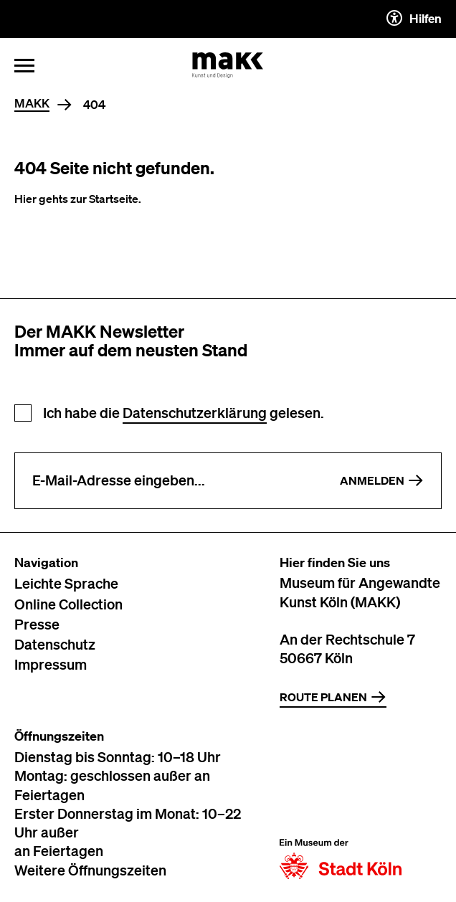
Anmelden (382, 480)
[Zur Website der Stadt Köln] (341, 803)
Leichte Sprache (66, 583)
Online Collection (68, 603)
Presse (37, 623)
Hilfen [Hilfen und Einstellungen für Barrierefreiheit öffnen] (414, 18)
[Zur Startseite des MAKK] (228, 65)
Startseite (113, 198)
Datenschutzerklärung (195, 412)
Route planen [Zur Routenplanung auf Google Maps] (333, 697)
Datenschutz (54, 643)
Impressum (50, 664)
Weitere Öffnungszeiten (90, 869)
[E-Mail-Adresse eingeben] (169, 481)
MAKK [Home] (31, 103)
